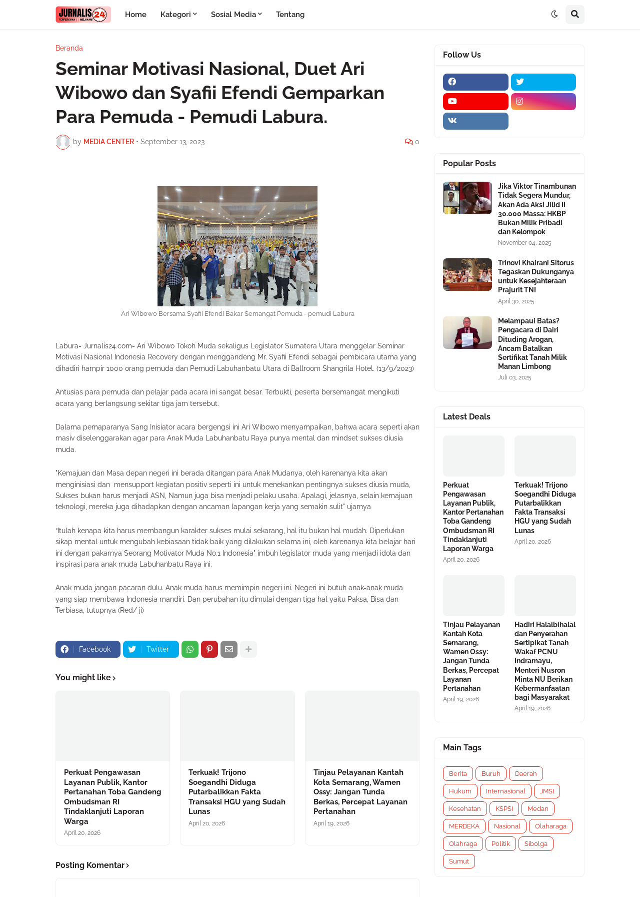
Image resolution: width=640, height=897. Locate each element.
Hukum (460, 791)
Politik (501, 843)
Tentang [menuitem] (290, 14)
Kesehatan (465, 808)
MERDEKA (464, 826)
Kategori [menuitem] (175, 14)
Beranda (69, 48)
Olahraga (463, 843)
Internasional (506, 791)
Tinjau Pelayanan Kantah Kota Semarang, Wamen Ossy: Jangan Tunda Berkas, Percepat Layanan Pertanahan (361, 792)
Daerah (526, 773)
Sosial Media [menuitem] (233, 14)
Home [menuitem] (135, 14)
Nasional (507, 826)
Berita (458, 773)
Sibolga (536, 843)
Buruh (491, 773)
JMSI (547, 791)
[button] (555, 14)
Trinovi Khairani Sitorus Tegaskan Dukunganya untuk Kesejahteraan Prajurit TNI (536, 276)
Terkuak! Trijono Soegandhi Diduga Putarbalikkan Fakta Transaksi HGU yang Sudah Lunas (237, 792)
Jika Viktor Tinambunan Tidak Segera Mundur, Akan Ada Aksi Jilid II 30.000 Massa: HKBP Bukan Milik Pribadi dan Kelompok (537, 209)
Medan (538, 808)
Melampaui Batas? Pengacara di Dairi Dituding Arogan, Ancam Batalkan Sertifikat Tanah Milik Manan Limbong (532, 343)
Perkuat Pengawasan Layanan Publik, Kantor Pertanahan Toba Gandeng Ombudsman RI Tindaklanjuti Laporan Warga (113, 797)
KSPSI (504, 808)
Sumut (459, 861)
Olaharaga (550, 826)
